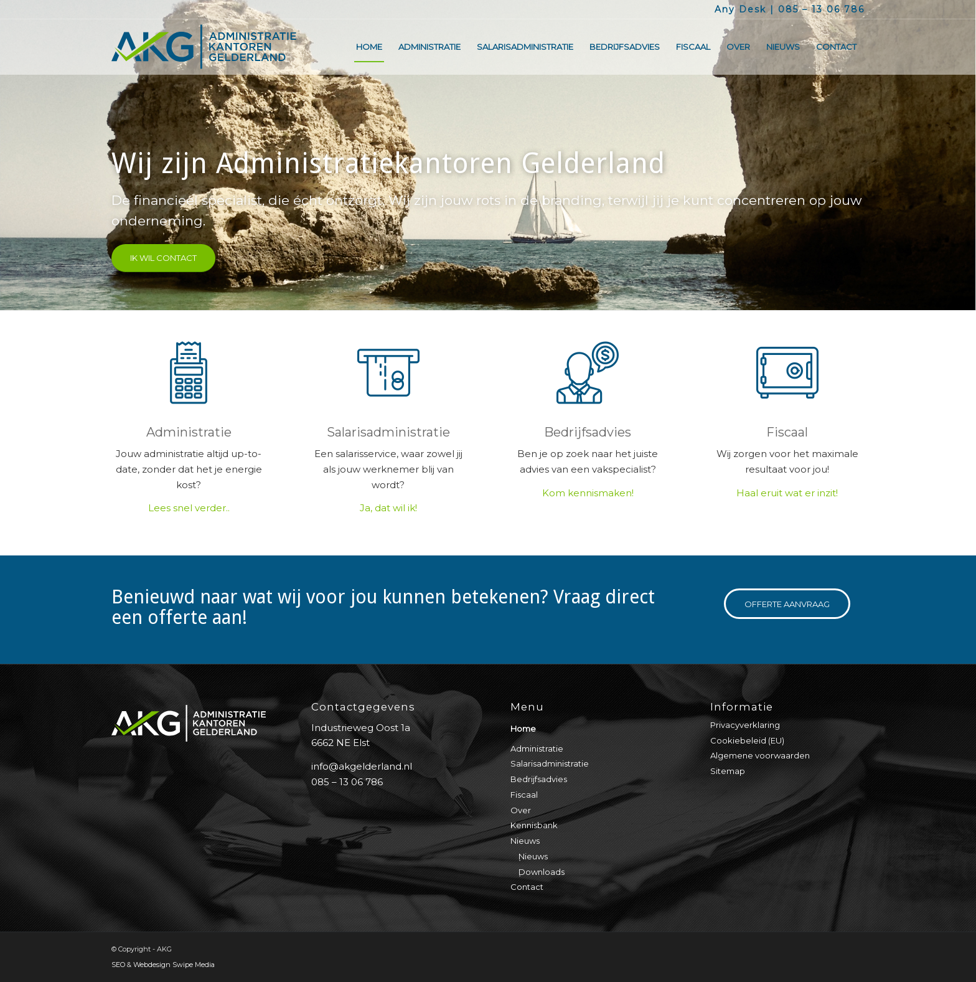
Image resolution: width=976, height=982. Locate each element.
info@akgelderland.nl (361, 766)
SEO (118, 964)
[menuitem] (369, 46)
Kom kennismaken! (588, 493)
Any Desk (740, 9)
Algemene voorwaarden (760, 755)
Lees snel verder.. (189, 508)
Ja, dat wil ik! (388, 508)
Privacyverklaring (745, 725)
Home (523, 729)
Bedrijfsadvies (587, 432)
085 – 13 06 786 (821, 9)
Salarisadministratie (388, 432)
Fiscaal (787, 432)
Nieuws (525, 841)
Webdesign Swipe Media (174, 964)
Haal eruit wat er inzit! (787, 493)
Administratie (189, 432)
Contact (526, 887)
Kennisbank (534, 825)
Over (520, 810)
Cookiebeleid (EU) (747, 740)
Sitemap (727, 771)
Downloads (541, 872)
